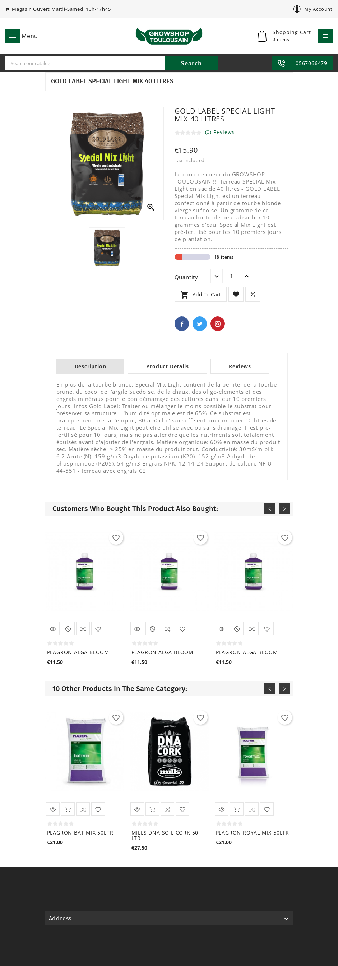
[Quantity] (232, 276)
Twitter (200, 323)
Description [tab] (90, 366)
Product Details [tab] (167, 366)
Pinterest (217, 323)
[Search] (85, 63)
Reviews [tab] (240, 366)
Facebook (182, 323)
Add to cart (200, 295)
